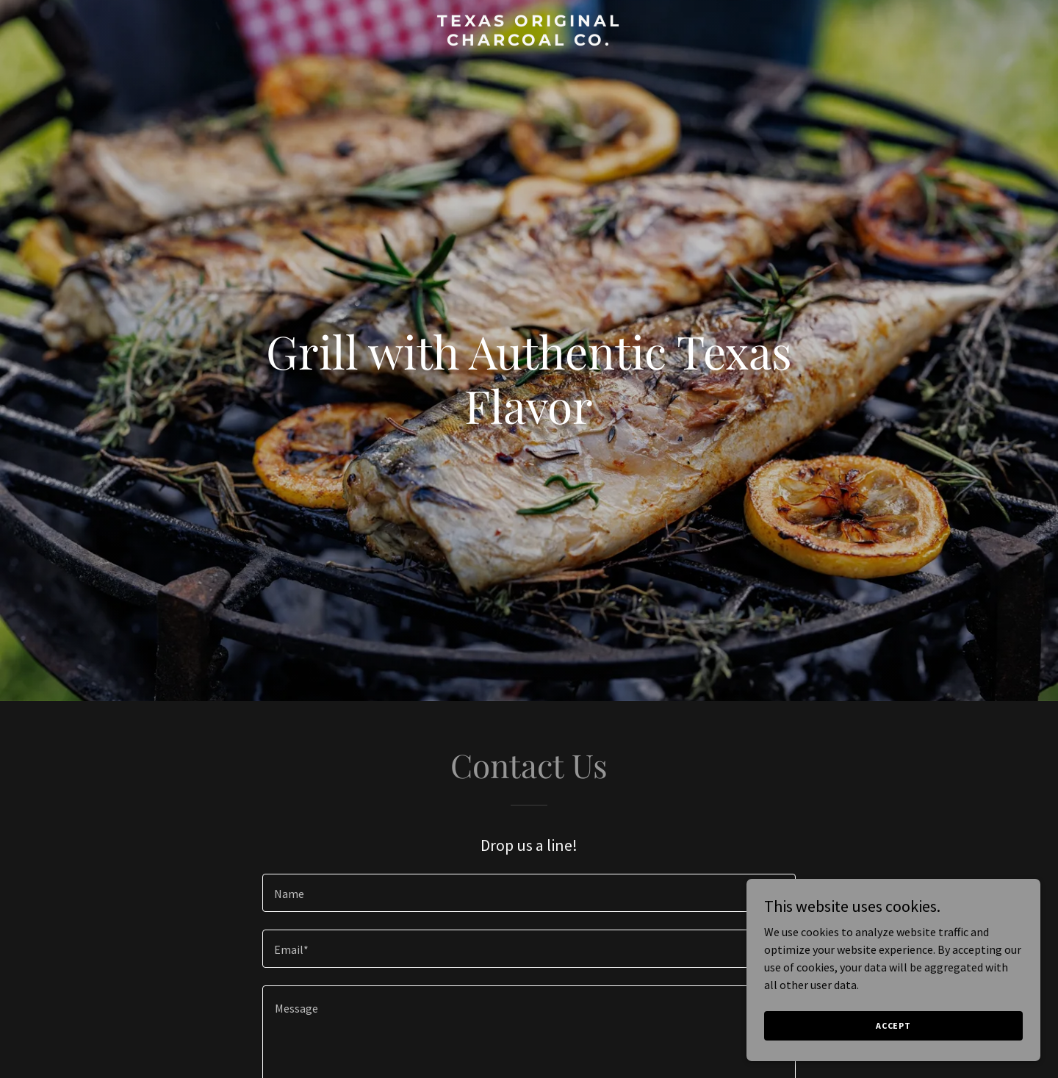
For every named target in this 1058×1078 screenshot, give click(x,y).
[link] (529, 41)
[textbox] (528, 893)
